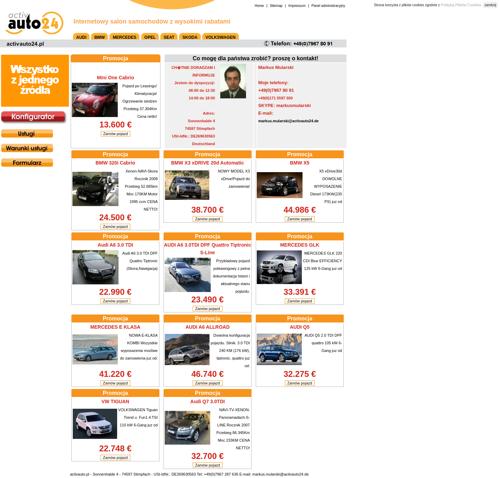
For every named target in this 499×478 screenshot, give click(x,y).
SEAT (169, 37)
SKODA (189, 37)
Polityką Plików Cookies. (461, 5)
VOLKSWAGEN (220, 37)
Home (259, 6)
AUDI (81, 37)
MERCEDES (124, 37)
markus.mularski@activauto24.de (288, 121)
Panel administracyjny (328, 6)
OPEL (150, 37)
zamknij (490, 5)
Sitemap (276, 6)
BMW (99, 37)
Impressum (296, 6)
